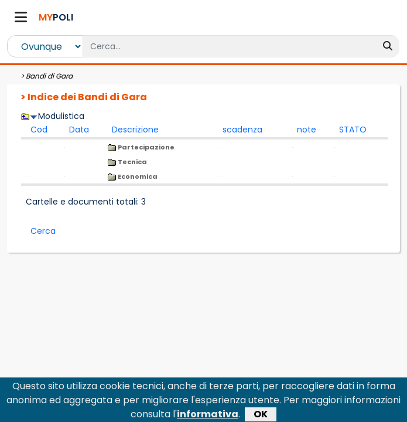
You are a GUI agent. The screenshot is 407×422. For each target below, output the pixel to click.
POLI (56, 17)
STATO (353, 129)
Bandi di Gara (49, 76)
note (306, 129)
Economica (132, 176)
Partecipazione (141, 147)
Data (79, 129)
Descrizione (135, 129)
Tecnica (127, 161)
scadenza (242, 129)
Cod (38, 129)
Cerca (43, 231)
